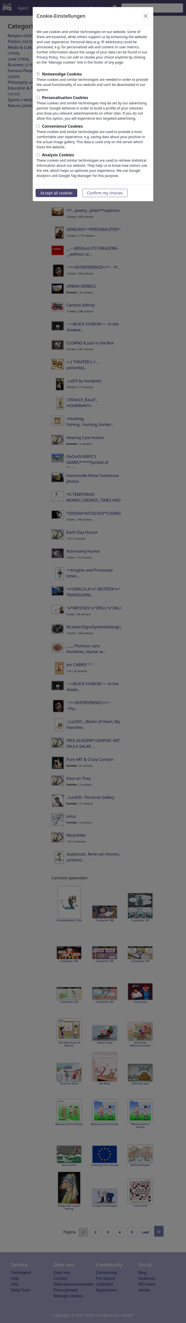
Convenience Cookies (62, 126)
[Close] (145, 16)
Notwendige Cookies (62, 74)
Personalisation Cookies (65, 97)
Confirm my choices (105, 193)
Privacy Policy (47, 57)
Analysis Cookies (58, 155)
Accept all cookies (56, 193)
